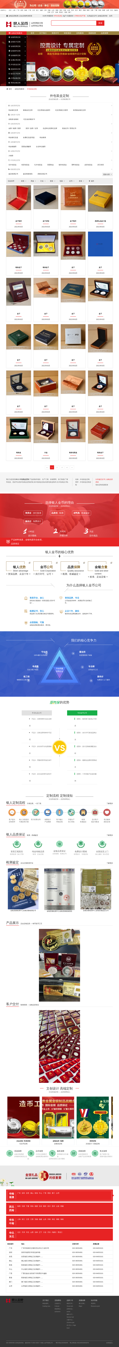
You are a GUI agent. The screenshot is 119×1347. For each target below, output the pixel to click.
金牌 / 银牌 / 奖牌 (15, 128)
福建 (41, 10)
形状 (53, 181)
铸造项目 (67, 33)
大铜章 (11, 156)
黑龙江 (61, 12)
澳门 (69, 12)
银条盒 (18, 452)
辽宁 (52, 12)
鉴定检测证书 (13, 174)
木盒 (45, 452)
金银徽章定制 (14, 55)
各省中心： (4, 10)
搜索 (100, 23)
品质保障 (104, 33)
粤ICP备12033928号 (62, 1343)
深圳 (21, 10)
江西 (45, 10)
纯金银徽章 (12, 146)
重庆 (80, 10)
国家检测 (92, 33)
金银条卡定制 (14, 42)
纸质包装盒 (25, 165)
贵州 (72, 10)
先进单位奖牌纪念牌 (50, 128)
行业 (43, 181)
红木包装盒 (38, 165)
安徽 (49, 10)
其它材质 (100, 165)
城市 (91, 181)
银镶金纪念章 (28, 110)
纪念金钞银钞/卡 (29, 119)
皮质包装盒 (88, 165)
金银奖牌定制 (14, 46)
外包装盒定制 (14, 64)
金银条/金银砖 (14, 119)
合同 (110, 16)
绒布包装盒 (63, 165)
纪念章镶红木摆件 (61, 110)
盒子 (73, 267)
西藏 (84, 10)
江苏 (33, 10)
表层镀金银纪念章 (79, 110)
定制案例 (80, 33)
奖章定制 (93, 1141)
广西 (29, 10)
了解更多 (110, 803)
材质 (24, 181)
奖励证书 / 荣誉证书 (69, 128)
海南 (25, 10)
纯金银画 (43, 137)
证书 (72, 181)
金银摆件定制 (14, 51)
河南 (64, 10)
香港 (65, 12)
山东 (53, 10)
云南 (68, 10)
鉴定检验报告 (28, 174)
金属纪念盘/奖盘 (29, 137)
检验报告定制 (14, 69)
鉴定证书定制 (14, 74)
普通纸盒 (50, 165)
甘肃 (92, 10)
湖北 (61, 10)
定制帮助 (58, 1300)
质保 (82, 181)
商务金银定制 (14, 83)
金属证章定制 (14, 60)
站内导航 (94, 1300)
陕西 (88, 10)
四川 (76, 10)
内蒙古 (116, 10)
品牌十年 (70, 1300)
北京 (10, 10)
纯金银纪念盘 (13, 137)
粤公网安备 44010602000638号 (79, 1343)
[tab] (59, 1195)
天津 (48, 12)
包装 (62, 181)
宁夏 (96, 10)
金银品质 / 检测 (58, 1141)
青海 (99, 10)
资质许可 (55, 33)
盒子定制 (46, 221)
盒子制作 (18, 221)
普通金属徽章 (26, 146)
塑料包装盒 (75, 165)
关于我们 (43, 33)
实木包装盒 (12, 165)
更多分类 (107, 174)
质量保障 (82, 1300)
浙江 (37, 10)
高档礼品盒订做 (100, 221)
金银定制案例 (15, 33)
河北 (111, 10)
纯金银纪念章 (13, 110)
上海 (14, 10)
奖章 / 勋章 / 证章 (32, 128)
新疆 (103, 10)
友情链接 (109, 1343)
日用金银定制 (14, 78)
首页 (32, 33)
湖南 (57, 10)
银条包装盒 (73, 452)
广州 (18, 10)
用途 (33, 181)
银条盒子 (18, 267)
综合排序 (11, 181)
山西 (107, 10)
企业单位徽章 (41, 146)
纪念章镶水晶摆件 (44, 110)
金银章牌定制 (14, 37)
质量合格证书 (42, 174)
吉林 (56, 12)
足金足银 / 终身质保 (23, 1141)
